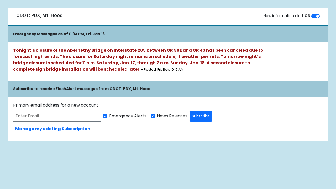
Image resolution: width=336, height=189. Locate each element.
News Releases (172, 116)
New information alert (287, 15)
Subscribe (201, 116)
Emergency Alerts (127, 116)
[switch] (315, 16)
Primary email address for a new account (55, 105)
